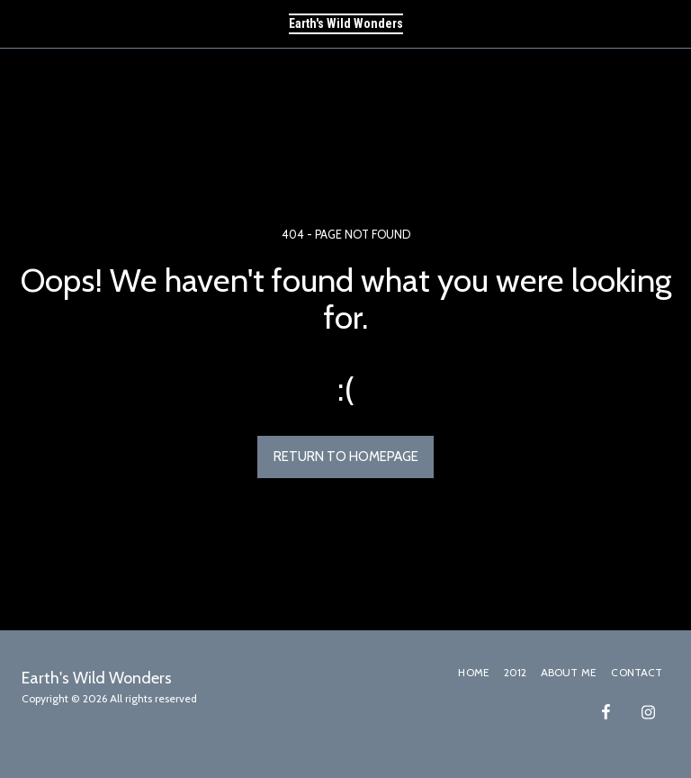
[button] (19, 23)
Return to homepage (346, 456)
